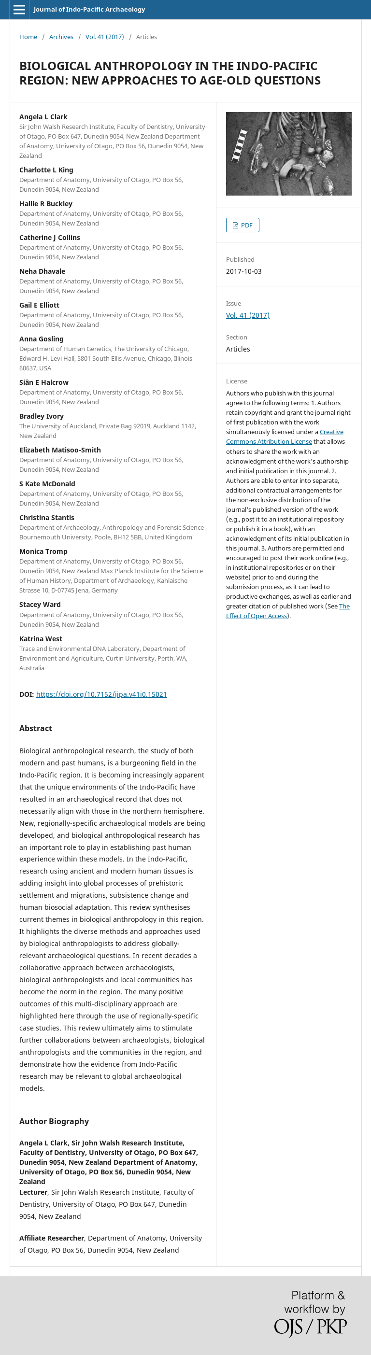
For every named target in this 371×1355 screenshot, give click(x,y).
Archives (61, 36)
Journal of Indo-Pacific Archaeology (89, 9)
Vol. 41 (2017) (105, 36)
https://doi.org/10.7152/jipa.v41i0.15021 (101, 694)
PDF (246, 225)
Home (28, 36)
